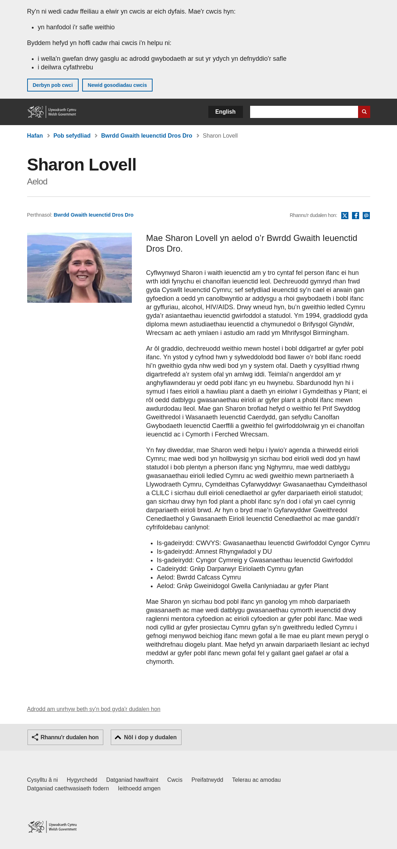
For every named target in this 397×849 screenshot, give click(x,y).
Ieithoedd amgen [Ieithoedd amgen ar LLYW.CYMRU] (139, 788)
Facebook (355, 216)
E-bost (366, 216)
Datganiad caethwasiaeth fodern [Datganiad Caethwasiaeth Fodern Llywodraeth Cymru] (68, 788)
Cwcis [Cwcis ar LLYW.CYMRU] (175, 780)
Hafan (35, 136)
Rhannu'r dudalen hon (70, 737)
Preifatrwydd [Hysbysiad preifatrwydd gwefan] (207, 780)
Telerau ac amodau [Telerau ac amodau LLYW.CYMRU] (256, 780)
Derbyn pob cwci (53, 85)
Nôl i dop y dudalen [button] (150, 737)
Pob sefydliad (71, 136)
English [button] (225, 112)
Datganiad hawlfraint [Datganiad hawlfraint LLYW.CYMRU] (132, 780)
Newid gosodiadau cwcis (117, 85)
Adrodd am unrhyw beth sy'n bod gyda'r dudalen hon (93, 709)
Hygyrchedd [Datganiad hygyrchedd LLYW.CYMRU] (82, 780)
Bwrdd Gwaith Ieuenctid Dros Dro (146, 136)
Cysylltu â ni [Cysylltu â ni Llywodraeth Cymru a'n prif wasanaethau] (42, 780)
